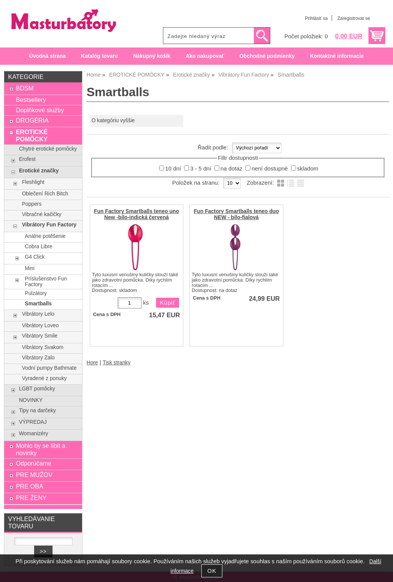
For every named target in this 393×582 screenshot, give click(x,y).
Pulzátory (36, 293)
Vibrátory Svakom (42, 347)
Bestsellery (31, 99)
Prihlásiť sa (316, 18)
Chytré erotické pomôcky (48, 149)
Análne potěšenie (45, 236)
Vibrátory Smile (40, 336)
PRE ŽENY (31, 497)
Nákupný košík (151, 56)
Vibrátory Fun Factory (49, 225)
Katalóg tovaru (99, 56)
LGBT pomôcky (37, 389)
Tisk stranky (117, 363)
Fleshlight (33, 182)
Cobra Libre (39, 246)
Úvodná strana (47, 56)
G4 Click (35, 257)
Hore (92, 363)
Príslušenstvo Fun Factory (46, 281)
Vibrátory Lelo (38, 314)
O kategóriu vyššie (113, 120)
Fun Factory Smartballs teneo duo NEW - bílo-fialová (236, 214)
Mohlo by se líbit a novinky (40, 449)
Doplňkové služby (40, 110)
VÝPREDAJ (32, 422)
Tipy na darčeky (37, 410)
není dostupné (270, 169)
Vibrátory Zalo (38, 358)
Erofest (27, 159)
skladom (307, 169)
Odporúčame (33, 463)
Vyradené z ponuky (44, 378)
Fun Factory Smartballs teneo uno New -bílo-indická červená (136, 214)
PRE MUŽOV (34, 474)
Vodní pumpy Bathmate (49, 368)
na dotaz (231, 169)
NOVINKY (31, 400)
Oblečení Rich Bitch (45, 194)
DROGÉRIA (32, 120)
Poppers (31, 204)
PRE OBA (29, 486)
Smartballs (38, 304)
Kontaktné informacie (337, 56)
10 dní (173, 169)
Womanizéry (33, 433)
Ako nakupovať (205, 56)
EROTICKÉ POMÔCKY (32, 135)
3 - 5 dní (200, 169)
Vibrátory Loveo (40, 325)
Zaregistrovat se (353, 18)
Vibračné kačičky (41, 214)
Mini (30, 268)
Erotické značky (39, 171)
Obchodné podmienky (267, 56)
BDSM (24, 88)
